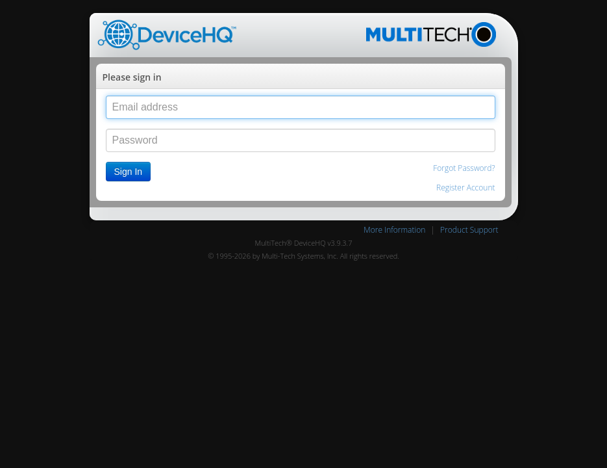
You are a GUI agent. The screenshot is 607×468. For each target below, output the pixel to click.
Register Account (465, 187)
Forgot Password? (464, 168)
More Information (394, 229)
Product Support (469, 229)
